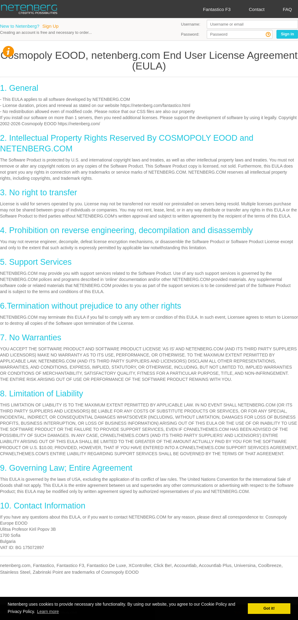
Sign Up (50, 26)
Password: (190, 34)
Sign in (287, 34)
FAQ (287, 9)
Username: (190, 24)
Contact (257, 9)
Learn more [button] (48, 611)
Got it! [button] (269, 608)
